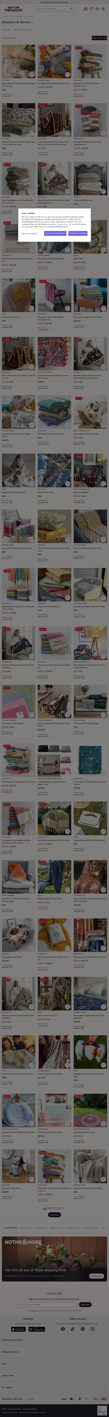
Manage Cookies (30, 233)
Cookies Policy (62, 224)
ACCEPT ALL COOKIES (78, 233)
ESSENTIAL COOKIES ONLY (55, 233)
